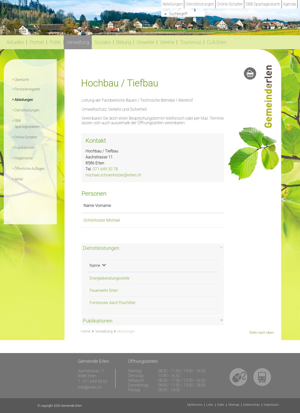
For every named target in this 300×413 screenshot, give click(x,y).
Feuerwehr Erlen (104, 290)
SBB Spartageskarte (263, 4)
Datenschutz (251, 405)
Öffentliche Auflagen (29, 169)
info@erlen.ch (90, 387)
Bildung (123, 42)
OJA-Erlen (216, 42)
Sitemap (233, 405)
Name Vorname (97, 205)
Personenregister (27, 89)
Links (209, 405)
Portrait (37, 42)
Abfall (18, 179)
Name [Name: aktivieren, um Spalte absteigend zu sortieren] (95, 265)
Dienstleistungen (200, 4)
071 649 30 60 (94, 381)
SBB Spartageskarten (27, 124)
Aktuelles (15, 42)
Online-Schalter (230, 4)
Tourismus (190, 42)
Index (220, 405)
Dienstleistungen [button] (101, 248)
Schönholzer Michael (102, 220)
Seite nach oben (261, 333)
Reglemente (23, 158)
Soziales (102, 42)
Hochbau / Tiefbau (162, 278)
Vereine (167, 42)
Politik (55, 42)
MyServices (194, 405)
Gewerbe (145, 42)
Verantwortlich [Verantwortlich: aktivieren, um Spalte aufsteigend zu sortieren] (159, 265)
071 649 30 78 (105, 169)
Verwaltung (77, 42)
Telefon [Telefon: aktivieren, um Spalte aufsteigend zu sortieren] (194, 265)
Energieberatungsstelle (110, 278)
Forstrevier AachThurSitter (113, 302)
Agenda (289, 4)
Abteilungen (172, 4)
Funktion (137, 205)
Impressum (271, 405)
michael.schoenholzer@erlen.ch (113, 175)
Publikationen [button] (97, 321)
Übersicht (21, 80)
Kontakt (164, 205)
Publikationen (24, 148)
